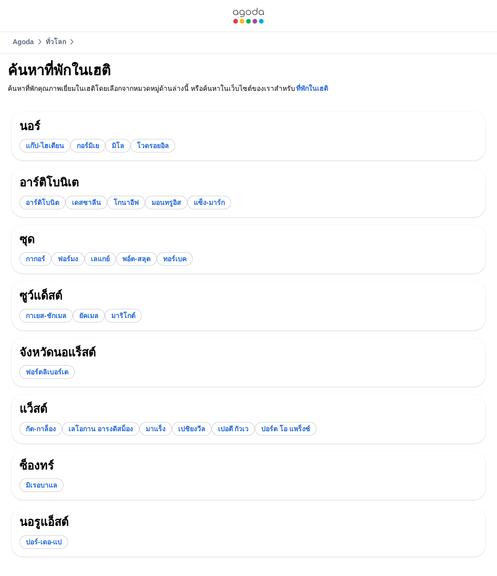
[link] (248, 16)
